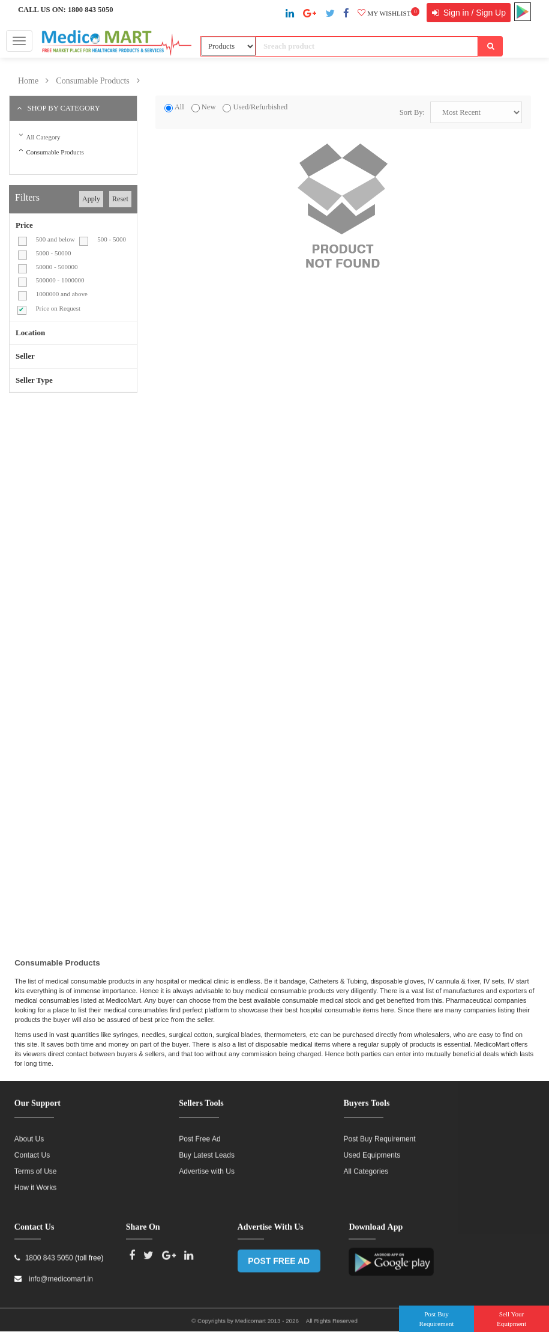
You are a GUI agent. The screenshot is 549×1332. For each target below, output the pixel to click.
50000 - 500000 (57, 266)
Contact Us (32, 1150)
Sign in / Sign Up (473, 12)
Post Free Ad (199, 1134)
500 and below (55, 239)
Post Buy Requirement (380, 1134)
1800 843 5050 (90, 9)
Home (28, 80)
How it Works (35, 1182)
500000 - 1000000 (60, 280)
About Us (29, 1134)
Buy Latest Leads (207, 1150)
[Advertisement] (110, 489)
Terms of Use (35, 1166)
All (179, 107)
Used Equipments (372, 1150)
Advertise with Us (207, 1166)
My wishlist (388, 13)
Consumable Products (93, 80)
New (209, 107)
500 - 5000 (111, 239)
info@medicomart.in (60, 1274)
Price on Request (57, 308)
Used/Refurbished (260, 107)
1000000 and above (62, 293)
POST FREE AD (279, 1256)
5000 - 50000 (53, 253)
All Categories (366, 1166)
